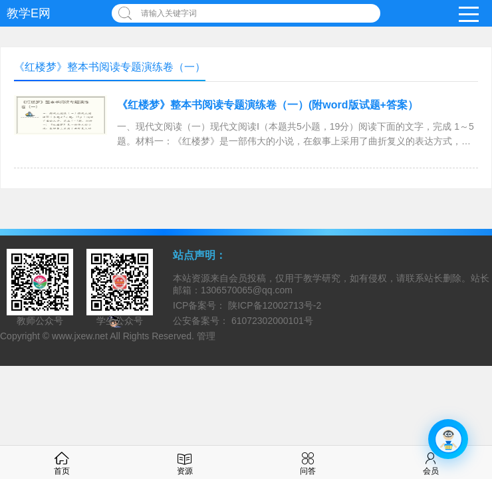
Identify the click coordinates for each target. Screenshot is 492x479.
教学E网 (29, 13)
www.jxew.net (80, 336)
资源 (185, 462)
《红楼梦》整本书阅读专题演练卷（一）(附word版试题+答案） (267, 104)
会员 (431, 462)
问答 (308, 462)
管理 (206, 336)
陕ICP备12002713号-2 (273, 305)
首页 (62, 462)
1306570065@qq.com (247, 290)
